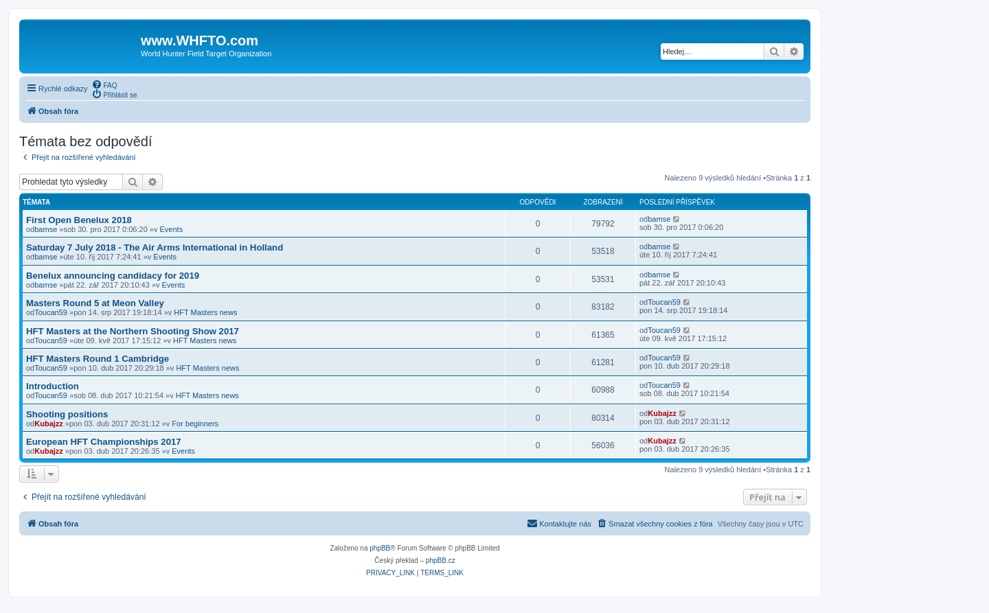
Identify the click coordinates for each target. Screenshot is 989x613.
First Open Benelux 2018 (79, 220)
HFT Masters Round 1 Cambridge (97, 359)
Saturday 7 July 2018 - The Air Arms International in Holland (154, 247)
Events (171, 229)
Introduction (52, 386)
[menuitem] (104, 84)
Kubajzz (48, 423)
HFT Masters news (205, 312)
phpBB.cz (440, 560)
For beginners (195, 423)
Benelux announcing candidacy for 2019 (112, 275)
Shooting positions (67, 414)
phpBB (380, 548)
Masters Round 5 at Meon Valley (95, 303)
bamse (45, 229)
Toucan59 (50, 312)
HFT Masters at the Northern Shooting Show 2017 (132, 331)
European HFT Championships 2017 (103, 442)
